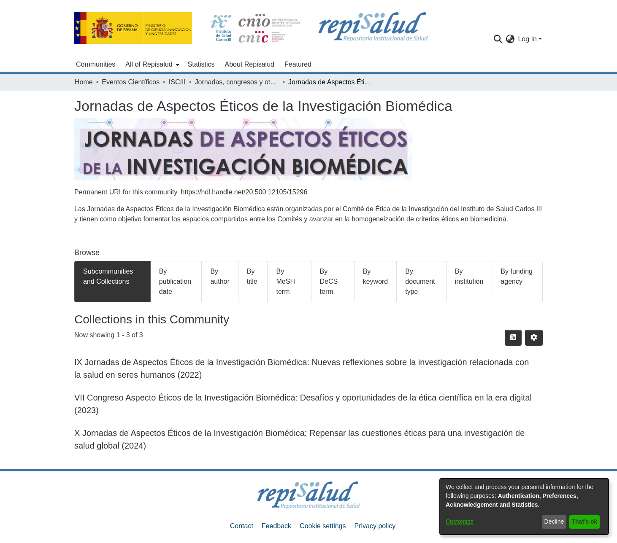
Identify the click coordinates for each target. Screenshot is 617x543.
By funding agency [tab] (517, 276)
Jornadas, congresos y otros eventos (237, 82)
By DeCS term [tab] (329, 281)
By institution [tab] (469, 276)
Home (84, 82)
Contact (241, 526)
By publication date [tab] (175, 281)
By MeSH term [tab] (285, 281)
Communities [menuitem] (95, 64)
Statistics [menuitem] (201, 64)
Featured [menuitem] (297, 64)
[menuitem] (151, 64)
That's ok (585, 521)
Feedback (276, 526)
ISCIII (177, 82)
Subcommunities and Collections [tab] (108, 276)
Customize (460, 521)
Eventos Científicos (131, 82)
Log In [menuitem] (527, 39)
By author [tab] (219, 276)
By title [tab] (252, 276)
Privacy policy (374, 526)
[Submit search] (498, 39)
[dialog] (524, 506)
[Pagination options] (534, 338)
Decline (554, 521)
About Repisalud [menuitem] (249, 64)
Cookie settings (323, 526)
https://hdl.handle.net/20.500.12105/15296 (244, 192)
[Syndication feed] (513, 338)
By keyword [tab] (375, 276)
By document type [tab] (420, 281)
